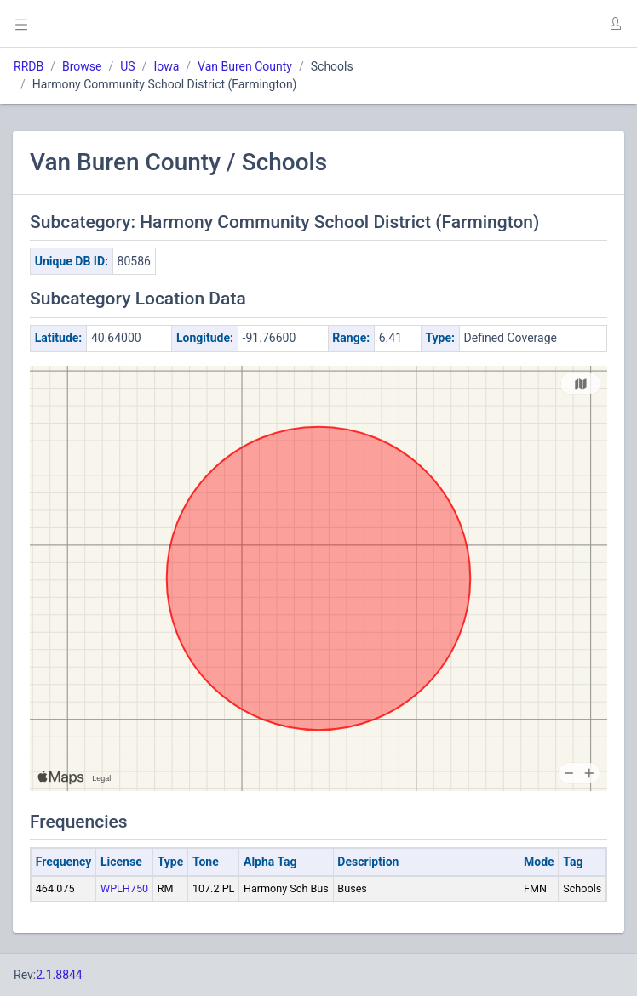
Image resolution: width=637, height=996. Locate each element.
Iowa (166, 66)
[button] (615, 24)
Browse (81, 66)
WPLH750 (124, 888)
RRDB (28, 66)
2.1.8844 (59, 975)
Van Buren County (245, 66)
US (127, 66)
